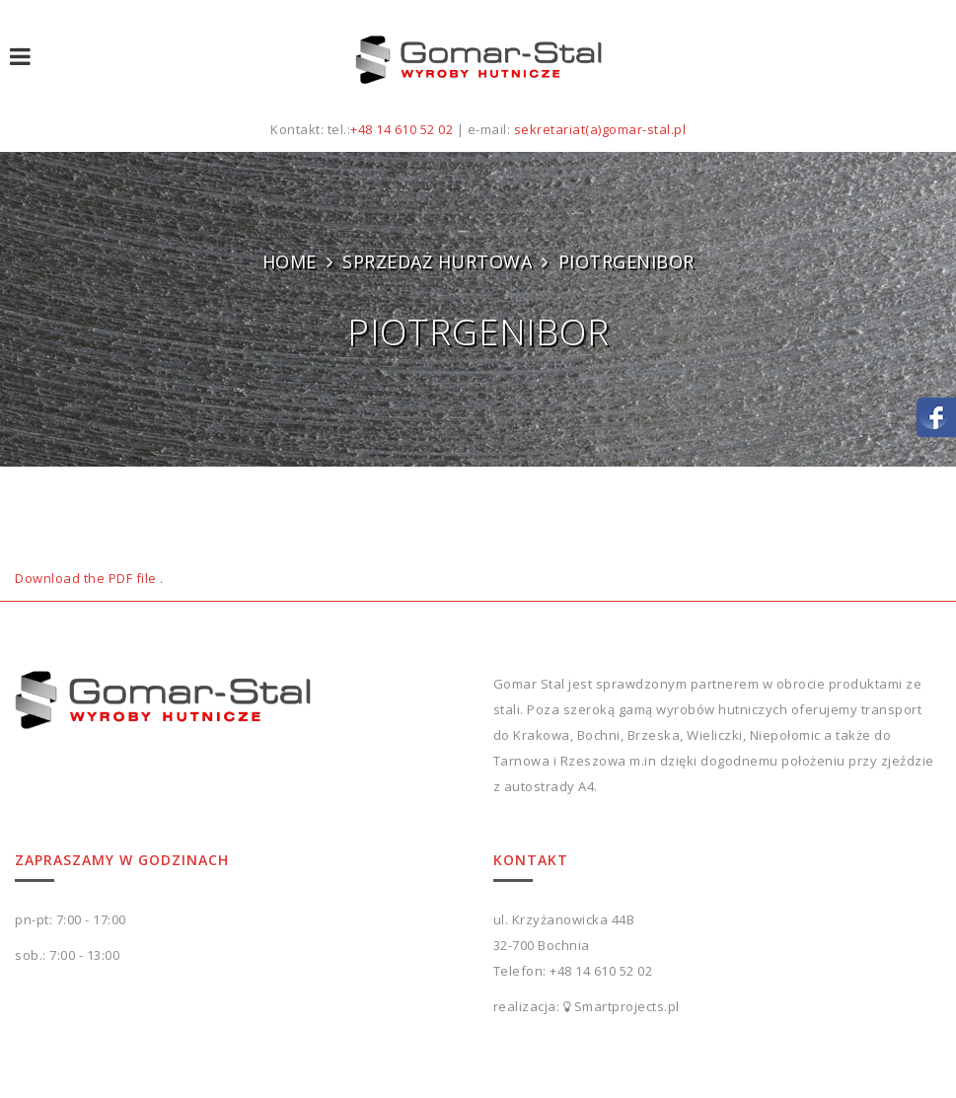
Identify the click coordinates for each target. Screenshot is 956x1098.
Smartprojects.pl (627, 1006)
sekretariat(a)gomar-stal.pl (600, 129)
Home (289, 261)
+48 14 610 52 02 (401, 129)
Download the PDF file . (89, 578)
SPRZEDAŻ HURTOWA (437, 261)
